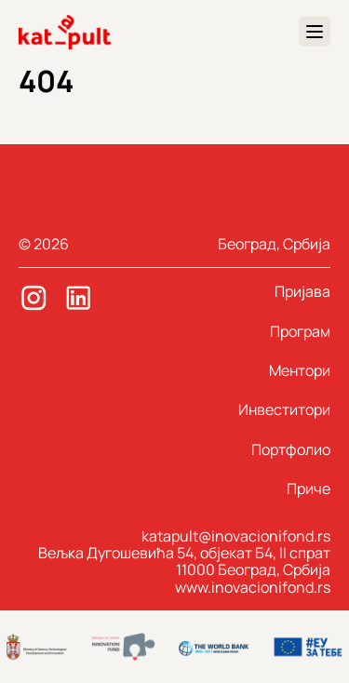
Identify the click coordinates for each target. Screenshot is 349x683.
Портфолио (290, 449)
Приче (308, 488)
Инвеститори (284, 409)
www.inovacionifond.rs (252, 587)
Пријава (302, 291)
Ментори (299, 370)
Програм (300, 331)
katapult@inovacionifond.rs (235, 536)
